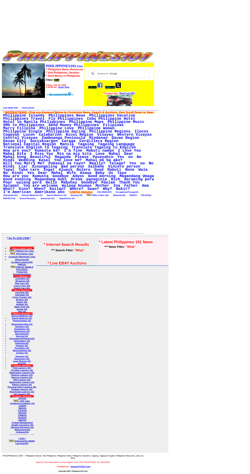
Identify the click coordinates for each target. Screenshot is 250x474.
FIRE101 (133, 195)
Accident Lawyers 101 (22, 370)
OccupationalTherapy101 (127, 192)
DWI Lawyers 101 (22, 380)
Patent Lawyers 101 (22, 384)
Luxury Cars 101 (22, 286)
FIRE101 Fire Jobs (21, 251)
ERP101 (21, 420)
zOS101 (22, 398)
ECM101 (22, 418)
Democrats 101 (47, 198)
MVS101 (22, 413)
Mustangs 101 (22, 281)
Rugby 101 (22, 302)
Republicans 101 (66, 198)
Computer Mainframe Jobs (22, 257)
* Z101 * (22, 438)
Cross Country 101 (21, 297)
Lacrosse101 (21, 443)
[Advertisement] (77, 23)
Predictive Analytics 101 (22, 403)
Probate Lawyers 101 (22, 389)
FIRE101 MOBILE (22, 267)
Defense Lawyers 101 (22, 375)
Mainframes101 (22, 430)
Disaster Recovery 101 (22, 427)
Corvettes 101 (21, 278)
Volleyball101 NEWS (22, 441)
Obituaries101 (119, 195)
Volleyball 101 (22, 295)
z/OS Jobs (22, 401)
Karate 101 (22, 309)
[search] (118, 74)
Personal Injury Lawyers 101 (22, 387)
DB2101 (21, 408)
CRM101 (22, 415)
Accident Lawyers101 (22, 262)
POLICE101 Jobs (22, 254)
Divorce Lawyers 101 (22, 377)
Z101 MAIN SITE (10, 108)
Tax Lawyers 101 (22, 394)
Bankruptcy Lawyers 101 (21, 372)
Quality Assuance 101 (21, 425)
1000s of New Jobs (97, 195)
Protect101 (22, 272)
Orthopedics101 (10, 195)
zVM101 (21, 406)
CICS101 (22, 410)
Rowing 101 (22, 299)
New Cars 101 (22, 283)
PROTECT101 (9, 198)
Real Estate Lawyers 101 (22, 392)
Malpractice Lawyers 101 (21, 382)
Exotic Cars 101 (22, 288)
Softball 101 (22, 304)
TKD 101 (22, 311)
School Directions (27, 198)
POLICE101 (146, 195)
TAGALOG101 (28, 108)
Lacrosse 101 (22, 292)
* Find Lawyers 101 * (22, 368)
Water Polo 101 (21, 307)
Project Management (22, 422)
